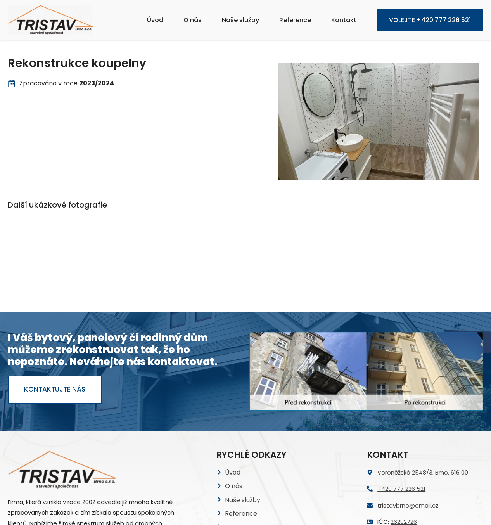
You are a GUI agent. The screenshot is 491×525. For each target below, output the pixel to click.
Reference (295, 20)
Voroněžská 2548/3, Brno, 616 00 (422, 396)
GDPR (233, 464)
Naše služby (240, 20)
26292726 (404, 446)
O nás (192, 20)
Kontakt (343, 20)
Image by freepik (298, 512)
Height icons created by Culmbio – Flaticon (224, 512)
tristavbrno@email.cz (408, 429)
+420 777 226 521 (401, 413)
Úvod (155, 20)
